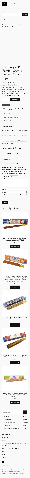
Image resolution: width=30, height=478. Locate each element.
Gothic (10, 109)
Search (4, 12)
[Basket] (4, 19)
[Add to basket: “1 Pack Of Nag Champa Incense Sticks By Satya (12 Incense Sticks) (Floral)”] (15, 246)
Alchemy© (20, 108)
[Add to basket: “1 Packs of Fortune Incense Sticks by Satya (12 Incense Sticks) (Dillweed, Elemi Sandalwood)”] (15, 402)
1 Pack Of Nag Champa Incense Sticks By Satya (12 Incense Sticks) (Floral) (15, 239)
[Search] (25, 412)
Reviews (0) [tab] (8, 121)
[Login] (7, 8)
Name (4, 189)
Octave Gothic (12, 3)
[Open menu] (3, 9)
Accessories (9, 24)
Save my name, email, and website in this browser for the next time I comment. (14, 197)
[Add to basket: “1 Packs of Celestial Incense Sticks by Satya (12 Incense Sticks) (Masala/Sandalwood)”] (15, 362)
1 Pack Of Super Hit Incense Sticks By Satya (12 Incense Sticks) (15, 318)
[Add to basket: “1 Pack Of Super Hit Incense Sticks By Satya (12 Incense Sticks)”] (15, 325)
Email (4, 192)
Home (3, 24)
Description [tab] (7, 114)
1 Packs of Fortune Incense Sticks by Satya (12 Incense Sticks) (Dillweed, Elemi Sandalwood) (15, 394)
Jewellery (21, 109)
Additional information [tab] (11, 117)
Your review (6, 178)
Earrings (17, 109)
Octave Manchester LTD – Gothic (13, 468)
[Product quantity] (5, 99)
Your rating (6, 176)
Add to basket (15, 99)
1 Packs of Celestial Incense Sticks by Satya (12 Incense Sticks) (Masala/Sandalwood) (15, 356)
